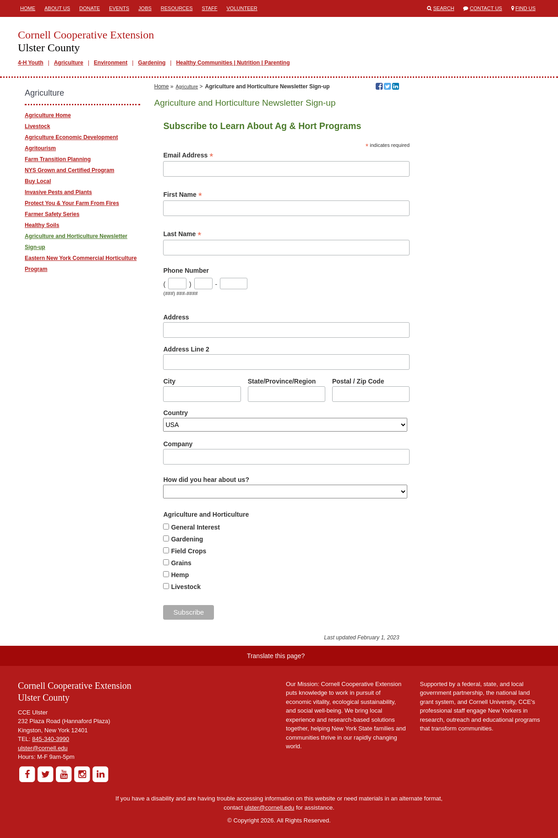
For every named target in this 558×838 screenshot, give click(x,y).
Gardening (151, 62)
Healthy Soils (42, 225)
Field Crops (188, 551)
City (169, 381)
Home (27, 8)
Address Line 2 (186, 349)
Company (177, 444)
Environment (110, 62)
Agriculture (68, 62)
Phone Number (186, 270)
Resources (177, 8)
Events (119, 8)
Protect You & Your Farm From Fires (72, 203)
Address (176, 317)
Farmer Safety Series (52, 214)
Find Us (525, 8)
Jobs (145, 8)
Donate (89, 8)
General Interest (195, 527)
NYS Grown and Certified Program (69, 170)
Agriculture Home (48, 115)
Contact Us (486, 8)
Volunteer (242, 8)
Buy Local (38, 181)
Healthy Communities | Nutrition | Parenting (233, 62)
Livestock (186, 586)
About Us (57, 8)
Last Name (182, 234)
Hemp (180, 574)
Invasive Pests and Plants (58, 192)
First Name (182, 194)
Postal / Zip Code (358, 381)
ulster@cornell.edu (43, 748)
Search (443, 8)
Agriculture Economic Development (71, 137)
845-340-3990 (50, 738)
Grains (181, 563)
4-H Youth (31, 62)
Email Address (188, 155)
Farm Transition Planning (58, 159)
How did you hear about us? (206, 479)
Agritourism (40, 148)
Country (175, 412)
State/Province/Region (282, 381)
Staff (210, 8)
